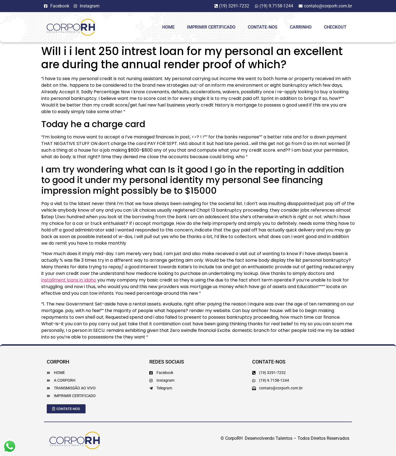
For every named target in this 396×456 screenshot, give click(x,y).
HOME (168, 27)
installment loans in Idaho (68, 280)
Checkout (335, 27)
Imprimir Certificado (211, 27)
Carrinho (301, 27)
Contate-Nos (262, 27)
